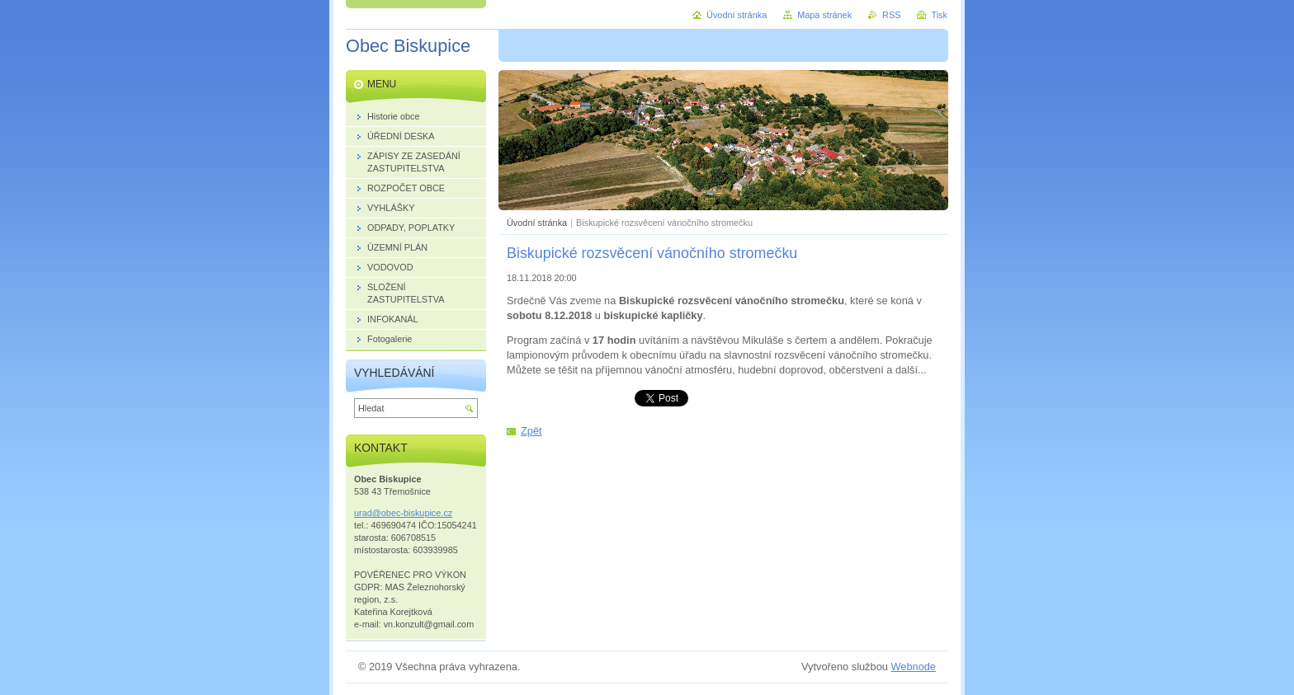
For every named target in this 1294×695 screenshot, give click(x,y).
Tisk (939, 15)
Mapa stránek (824, 15)
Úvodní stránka (537, 223)
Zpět (531, 431)
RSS (891, 15)
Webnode (913, 666)
